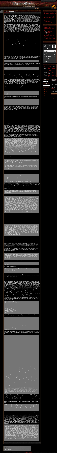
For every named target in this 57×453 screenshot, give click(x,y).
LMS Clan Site (54, 88)
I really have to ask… (50, 30)
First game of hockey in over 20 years (49, 12)
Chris (45, 32)
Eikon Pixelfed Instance (50, 72)
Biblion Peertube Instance (49, 75)
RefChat (53, 90)
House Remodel (45, 66)
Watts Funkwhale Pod (49, 70)
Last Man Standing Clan (54, 75)
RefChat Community (53, 72)
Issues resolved (50, 31)
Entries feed (53, 96)
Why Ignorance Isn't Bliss (51, 33)
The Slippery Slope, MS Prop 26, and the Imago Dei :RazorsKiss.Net (49, 36)
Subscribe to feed (49, 5)
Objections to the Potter (47, 21)
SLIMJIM (45, 30)
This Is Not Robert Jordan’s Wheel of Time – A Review (49, 27)
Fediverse (49, 66)
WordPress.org (54, 98)
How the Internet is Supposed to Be (49, 16)
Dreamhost (30, 452)
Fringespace (53, 68)
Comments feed (54, 97)
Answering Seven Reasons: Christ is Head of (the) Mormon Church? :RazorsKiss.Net (50, 38)
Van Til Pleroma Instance (49, 68)
